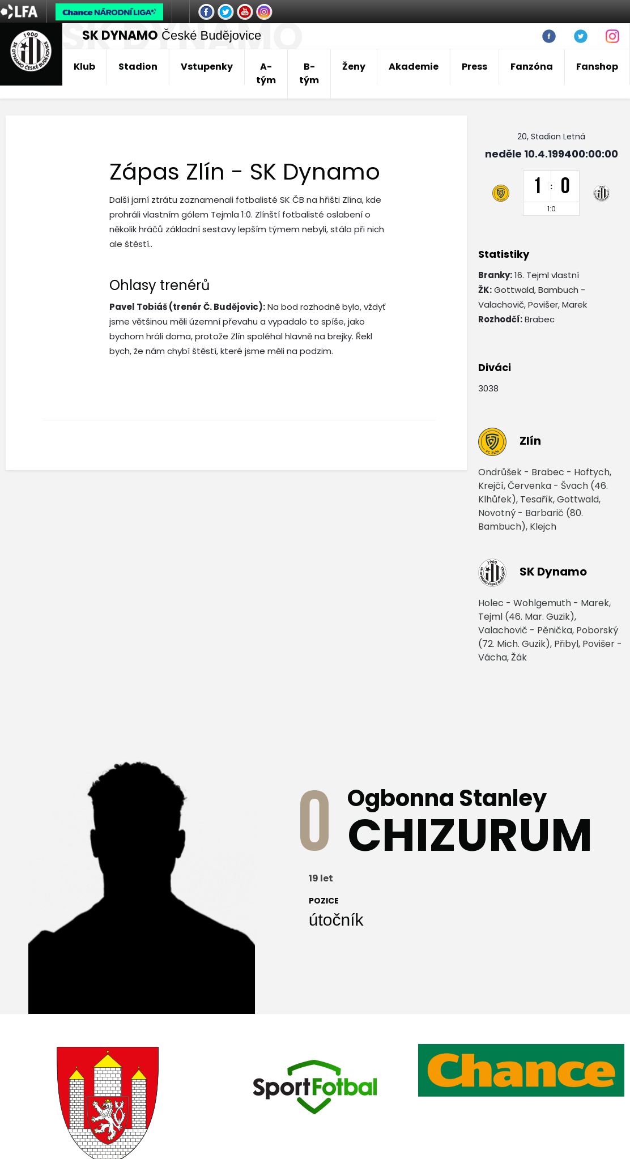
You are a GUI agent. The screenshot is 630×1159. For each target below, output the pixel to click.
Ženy (353, 66)
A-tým (266, 73)
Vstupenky (207, 66)
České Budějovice (171, 35)
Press (474, 66)
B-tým (309, 73)
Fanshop (597, 66)
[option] (315, 1087)
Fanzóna (531, 66)
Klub (84, 66)
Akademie (414, 66)
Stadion (138, 66)
